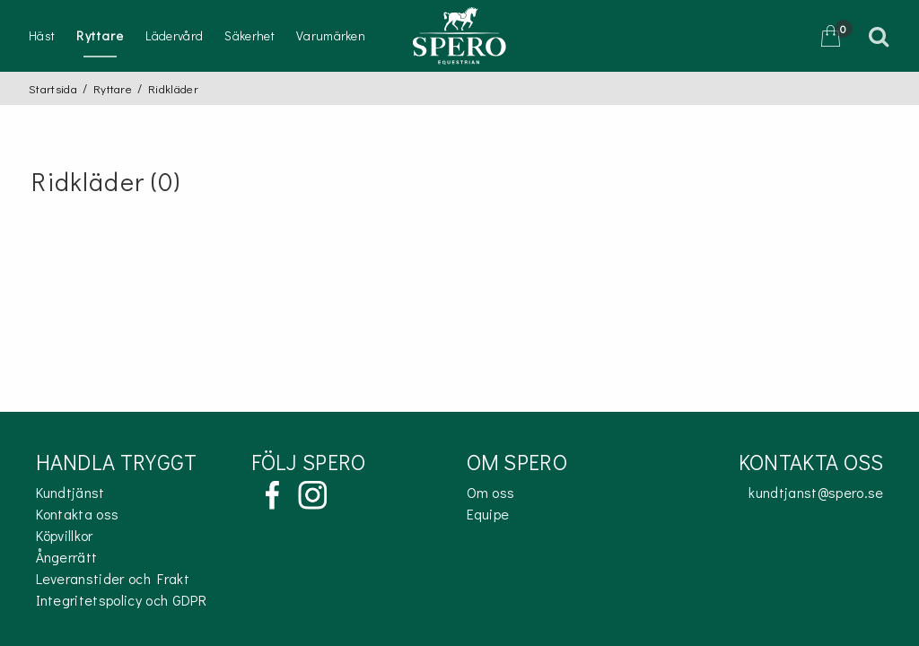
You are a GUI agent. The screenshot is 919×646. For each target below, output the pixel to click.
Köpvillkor (64, 535)
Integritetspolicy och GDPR (121, 599)
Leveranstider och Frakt (112, 578)
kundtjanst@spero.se (815, 492)
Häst (42, 35)
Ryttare (100, 35)
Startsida (53, 88)
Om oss (491, 492)
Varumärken (330, 35)
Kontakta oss (77, 513)
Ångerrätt (67, 556)
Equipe (488, 513)
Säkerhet (249, 35)
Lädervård (174, 35)
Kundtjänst (70, 492)
